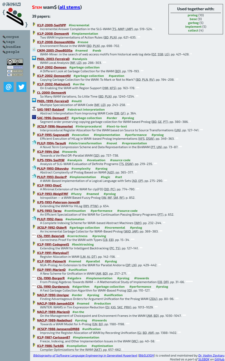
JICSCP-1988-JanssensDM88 (58, 329)
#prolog (128, 118)
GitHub (219, 359)
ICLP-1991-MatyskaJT (53, 253)
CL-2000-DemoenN (51, 92)
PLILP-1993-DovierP (52, 177)
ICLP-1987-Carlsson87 (53, 337)
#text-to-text (116, 126)
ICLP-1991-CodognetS (53, 244)
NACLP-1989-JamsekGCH (55, 303)
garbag (193, 22)
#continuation (75, 210)
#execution (80, 135)
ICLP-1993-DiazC (49, 185)
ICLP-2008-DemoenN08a (56, 42)
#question (116, 76)
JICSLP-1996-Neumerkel (55, 126)
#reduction (102, 303)
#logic (105, 177)
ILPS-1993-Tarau (49, 210)
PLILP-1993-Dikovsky (53, 168)
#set (118, 177)
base (193, 19)
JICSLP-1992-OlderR (52, 227)
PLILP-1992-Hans (50, 219)
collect (193, 30)
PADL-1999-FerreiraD (53, 101)
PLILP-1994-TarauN (51, 143)
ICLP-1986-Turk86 (50, 346)
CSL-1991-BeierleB (50, 236)
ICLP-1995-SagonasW (53, 135)
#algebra (74, 278)
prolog (193, 15)
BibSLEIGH (146, 355)
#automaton (74, 219)
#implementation (85, 33)
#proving (99, 236)
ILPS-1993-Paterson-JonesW (58, 202)
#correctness (77, 236)
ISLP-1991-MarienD (51, 269)
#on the (79, 84)
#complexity (81, 168)
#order (112, 118)
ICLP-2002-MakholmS (53, 84)
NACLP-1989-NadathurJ (54, 320)
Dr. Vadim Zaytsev (211, 355)
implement (193, 26)
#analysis (79, 59)
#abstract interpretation (86, 109)
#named (81, 50)
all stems (69, 7)
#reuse (83, 42)
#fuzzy (76, 194)
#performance (136, 135)
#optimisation (102, 346)
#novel (111, 143)
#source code (120, 160)
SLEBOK (203, 359)
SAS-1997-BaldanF (51, 109)
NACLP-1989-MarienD (53, 312)
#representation (134, 143)
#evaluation (96, 160)
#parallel (93, 261)
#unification (77, 269)
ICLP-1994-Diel (48, 151)
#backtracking (83, 244)
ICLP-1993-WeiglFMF (52, 194)
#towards (69, 151)
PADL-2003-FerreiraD (53, 59)
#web (96, 50)
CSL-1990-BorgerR (51, 278)
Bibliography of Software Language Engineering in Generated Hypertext (85, 355)
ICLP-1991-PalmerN (51, 261)
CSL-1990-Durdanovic (53, 286)
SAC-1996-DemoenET (53, 118)
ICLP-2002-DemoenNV (54, 76)
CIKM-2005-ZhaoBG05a (55, 50)
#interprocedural (89, 126)
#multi (77, 101)
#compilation (77, 346)
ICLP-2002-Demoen (52, 67)
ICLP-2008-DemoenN (53, 33)
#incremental (79, 25)
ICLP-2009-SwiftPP (51, 25)
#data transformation (85, 143)
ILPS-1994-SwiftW (51, 160)
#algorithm (80, 286)
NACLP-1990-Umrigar (53, 295)
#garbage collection (84, 67)
